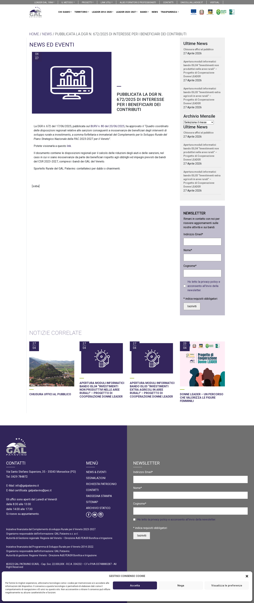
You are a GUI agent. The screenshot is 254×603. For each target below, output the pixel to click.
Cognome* (189, 266)
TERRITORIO (80, 12)
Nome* (187, 250)
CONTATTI (168, 2)
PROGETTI (87, 2)
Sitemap (92, 502)
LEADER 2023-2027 (126, 12)
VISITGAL (214, 2)
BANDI (143, 12)
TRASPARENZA (169, 12)
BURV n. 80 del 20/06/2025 (107, 126)
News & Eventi (96, 472)
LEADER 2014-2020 (102, 12)
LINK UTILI (106, 2)
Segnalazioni (96, 478)
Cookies (155, 588)
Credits (172, 588)
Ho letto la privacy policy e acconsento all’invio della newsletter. (204, 286)
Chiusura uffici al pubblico (198, 49)
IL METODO (67, 2)
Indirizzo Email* (193, 234)
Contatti (92, 490)
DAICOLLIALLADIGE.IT (192, 2)
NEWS (155, 12)
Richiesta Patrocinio (101, 484)
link (69, 146)
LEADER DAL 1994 (43, 2)
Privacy (138, 588)
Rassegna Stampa (99, 496)
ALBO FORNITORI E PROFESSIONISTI (138, 2)
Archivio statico (98, 508)
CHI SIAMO (64, 12)
